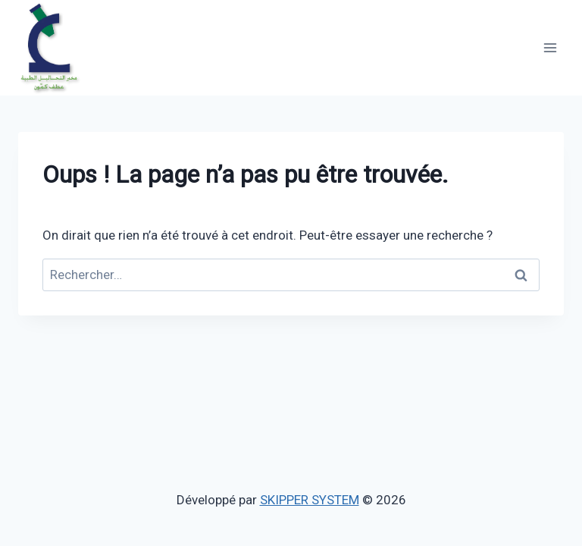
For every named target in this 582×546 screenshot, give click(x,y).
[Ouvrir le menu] (550, 47)
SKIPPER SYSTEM (309, 499)
